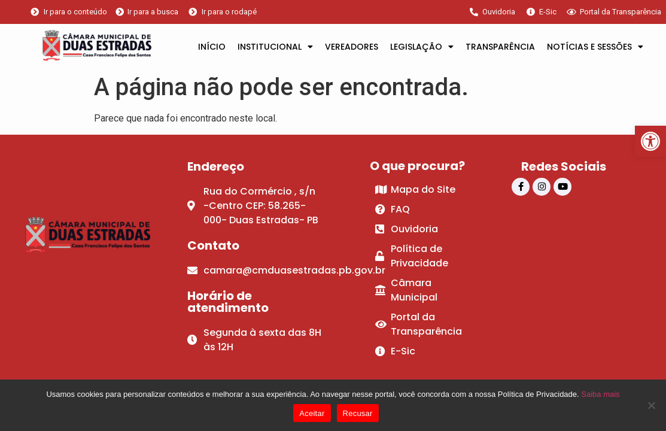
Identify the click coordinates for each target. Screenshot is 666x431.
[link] (650, 141)
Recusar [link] (358, 413)
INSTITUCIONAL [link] (275, 47)
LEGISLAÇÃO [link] (422, 47)
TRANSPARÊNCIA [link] (500, 47)
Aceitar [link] (311, 413)
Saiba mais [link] (600, 394)
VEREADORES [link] (351, 47)
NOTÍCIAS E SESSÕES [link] (595, 47)
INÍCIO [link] (212, 47)
